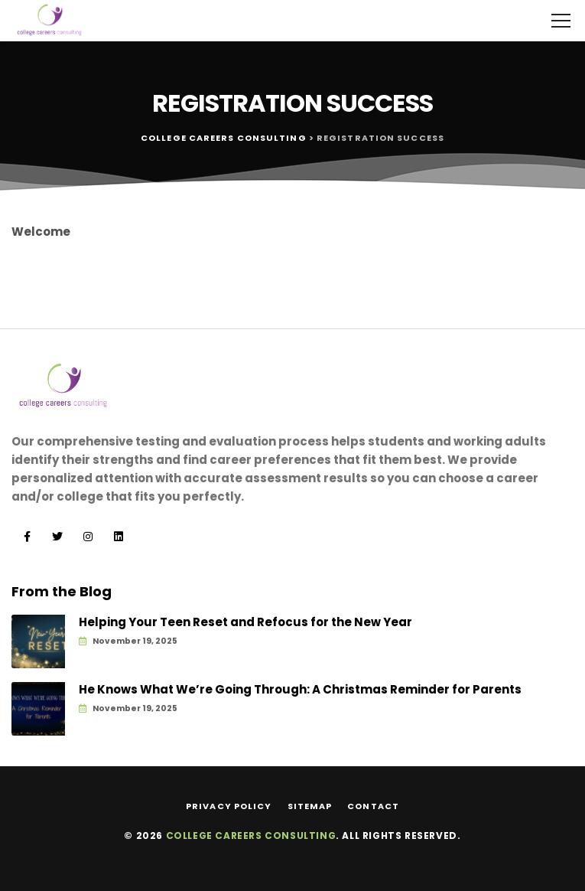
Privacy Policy (228, 806)
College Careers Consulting (251, 835)
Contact (373, 806)
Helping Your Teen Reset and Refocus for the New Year (245, 622)
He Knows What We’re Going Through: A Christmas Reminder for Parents (300, 689)
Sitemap (310, 806)
